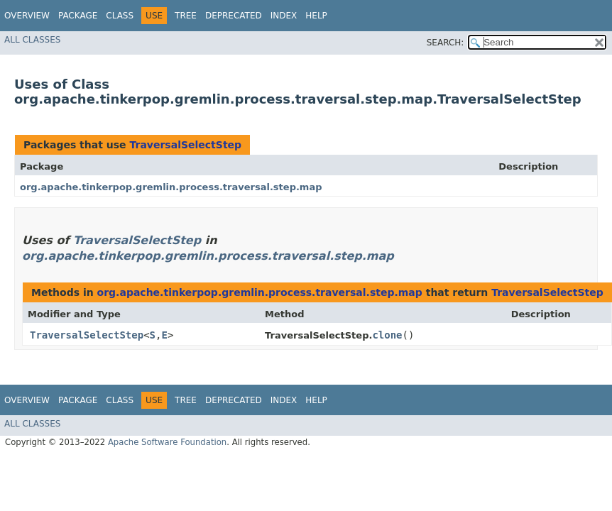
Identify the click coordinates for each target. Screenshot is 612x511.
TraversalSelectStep (185, 144)
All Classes (32, 40)
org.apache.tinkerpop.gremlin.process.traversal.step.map (171, 187)
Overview (27, 16)
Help (316, 16)
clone (387, 335)
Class (119, 16)
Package (77, 16)
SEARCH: (445, 43)
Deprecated (233, 16)
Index (284, 16)
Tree (186, 16)
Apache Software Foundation (167, 442)
